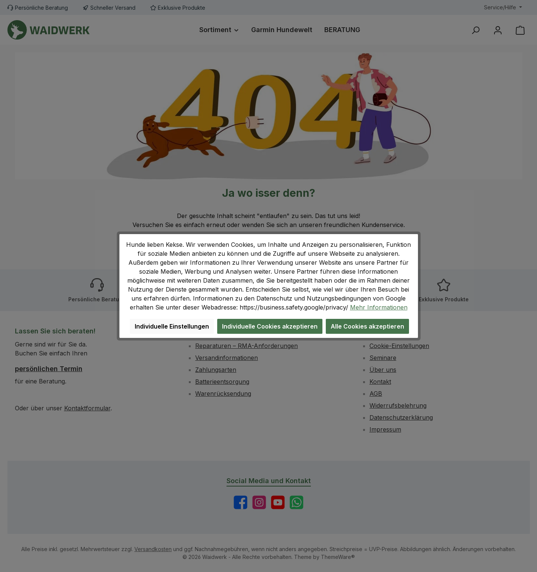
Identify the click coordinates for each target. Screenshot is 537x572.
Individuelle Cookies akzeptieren (270, 326)
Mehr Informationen (379, 307)
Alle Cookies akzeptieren (367, 326)
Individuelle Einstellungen (172, 326)
